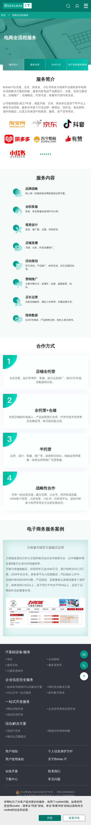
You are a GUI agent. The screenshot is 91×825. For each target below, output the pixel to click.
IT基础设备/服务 (17, 652)
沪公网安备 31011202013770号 (34, 792)
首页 (3, 15)
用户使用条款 (14, 759)
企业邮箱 (53, 659)
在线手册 (11, 771)
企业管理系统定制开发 (61, 708)
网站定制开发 (14, 708)
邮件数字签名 (56, 692)
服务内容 (34, 64)
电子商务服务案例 (77, 64)
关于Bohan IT (57, 759)
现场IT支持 (12, 730)
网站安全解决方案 (58, 686)
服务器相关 (54, 664)
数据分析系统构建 (58, 730)
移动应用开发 (14, 714)
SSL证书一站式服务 (18, 692)
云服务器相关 (14, 670)
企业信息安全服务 (19, 680)
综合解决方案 (15, 724)
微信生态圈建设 (15, 736)
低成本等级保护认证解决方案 (23, 686)
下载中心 (11, 779)
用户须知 (11, 751)
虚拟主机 (11, 664)
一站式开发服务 (17, 702)
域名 (8, 659)
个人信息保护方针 (60, 751)
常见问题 (54, 779)
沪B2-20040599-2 (66, 792)
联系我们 (54, 771)
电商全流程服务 (20, 15)
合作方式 (56, 64)
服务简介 (13, 64)
